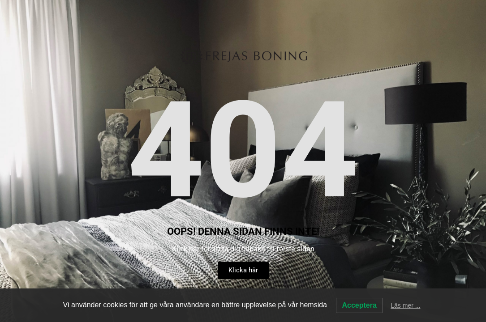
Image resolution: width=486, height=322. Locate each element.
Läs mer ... (405, 305)
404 (243, 150)
